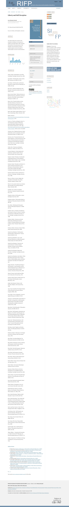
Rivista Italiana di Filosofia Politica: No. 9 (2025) (31, 460)
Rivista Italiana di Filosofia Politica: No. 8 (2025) (19, 466)
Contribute (26, 8)
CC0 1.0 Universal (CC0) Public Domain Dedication (39, 492)
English (48, 90)
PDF (31, 41)
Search (58, 8)
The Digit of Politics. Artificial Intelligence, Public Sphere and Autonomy (29, 465)
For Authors (49, 80)
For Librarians (49, 82)
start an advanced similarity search (19, 474)
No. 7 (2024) (18, 11)
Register (56, 1)
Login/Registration (34, 487)
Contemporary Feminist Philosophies (31, 467)
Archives (13, 11)
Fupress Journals (48, 487)
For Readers (49, 78)
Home (9, 8)
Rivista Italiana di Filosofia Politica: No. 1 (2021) (29, 458)
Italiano (48, 91)
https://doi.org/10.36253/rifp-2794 (16, 27)
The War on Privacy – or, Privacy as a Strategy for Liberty (25, 453)
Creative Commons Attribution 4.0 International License (35, 93)
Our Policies (34, 8)
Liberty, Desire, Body (20, 452)
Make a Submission (52, 23)
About (13, 8)
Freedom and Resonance (19, 448)
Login (60, 1)
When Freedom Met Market (21, 455)
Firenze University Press (17, 487)
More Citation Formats (35, 62)
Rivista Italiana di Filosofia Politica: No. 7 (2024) (33, 448)
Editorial (18, 458)
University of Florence (26, 487)
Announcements (41, 487)
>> (10, 471)
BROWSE (19, 8)
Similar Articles (11, 446)
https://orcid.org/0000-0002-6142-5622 (13, 22)
